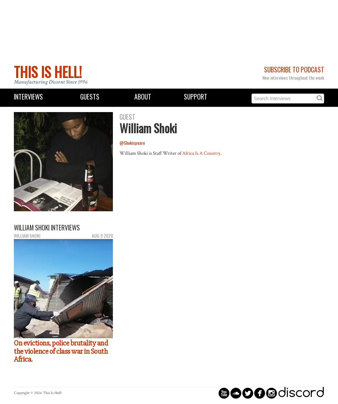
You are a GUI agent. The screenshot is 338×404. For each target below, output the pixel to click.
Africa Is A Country (201, 153)
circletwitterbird (247, 393)
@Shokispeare (132, 142)
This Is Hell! (48, 71)
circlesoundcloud (235, 393)
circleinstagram (271, 393)
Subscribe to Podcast (294, 69)
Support (195, 96)
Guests (89, 96)
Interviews (28, 96)
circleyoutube (224, 393)
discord (301, 393)
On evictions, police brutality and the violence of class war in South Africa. (61, 351)
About (142, 96)
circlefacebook (259, 393)
